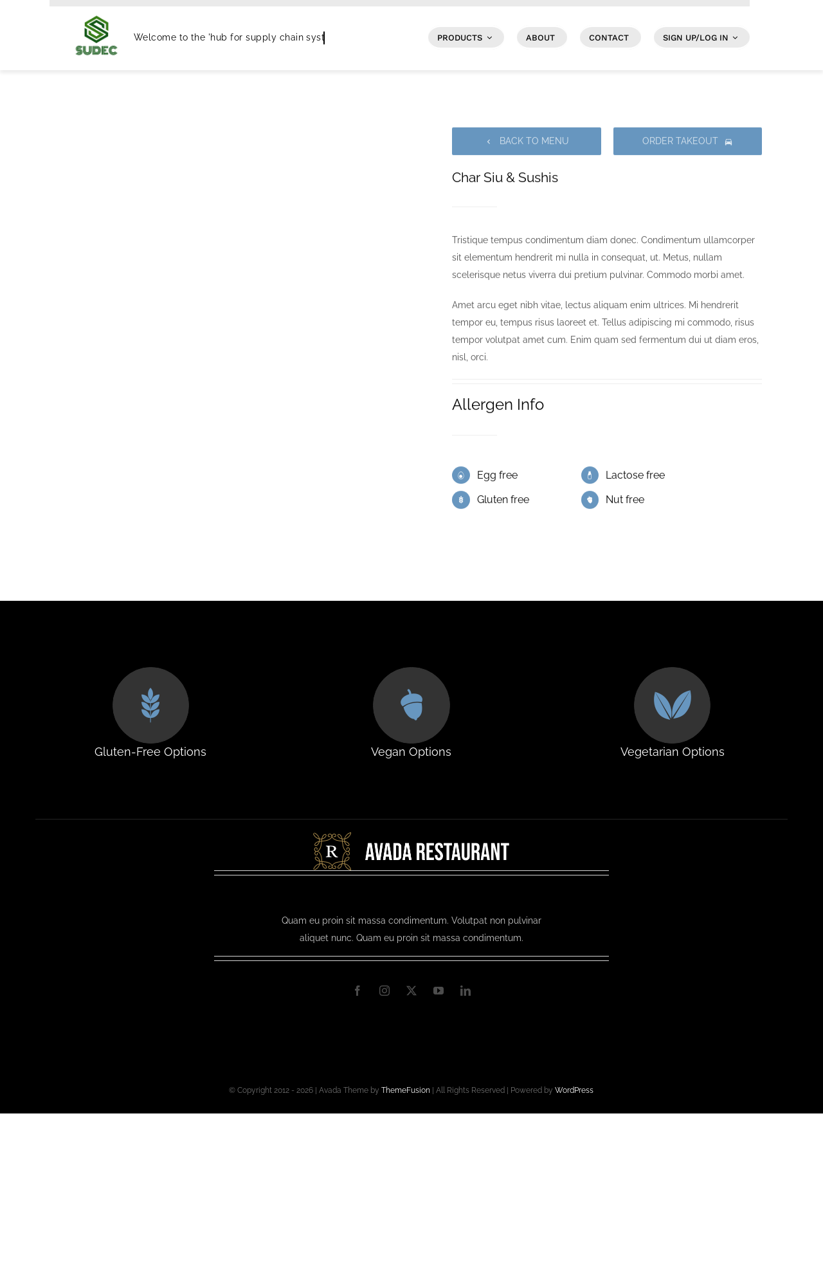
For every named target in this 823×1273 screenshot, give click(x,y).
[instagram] (384, 990)
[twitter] (411, 990)
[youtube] (438, 990)
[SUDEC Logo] (96, 11)
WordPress (574, 1090)
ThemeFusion (405, 1090)
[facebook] (357, 990)
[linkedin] (465, 990)
